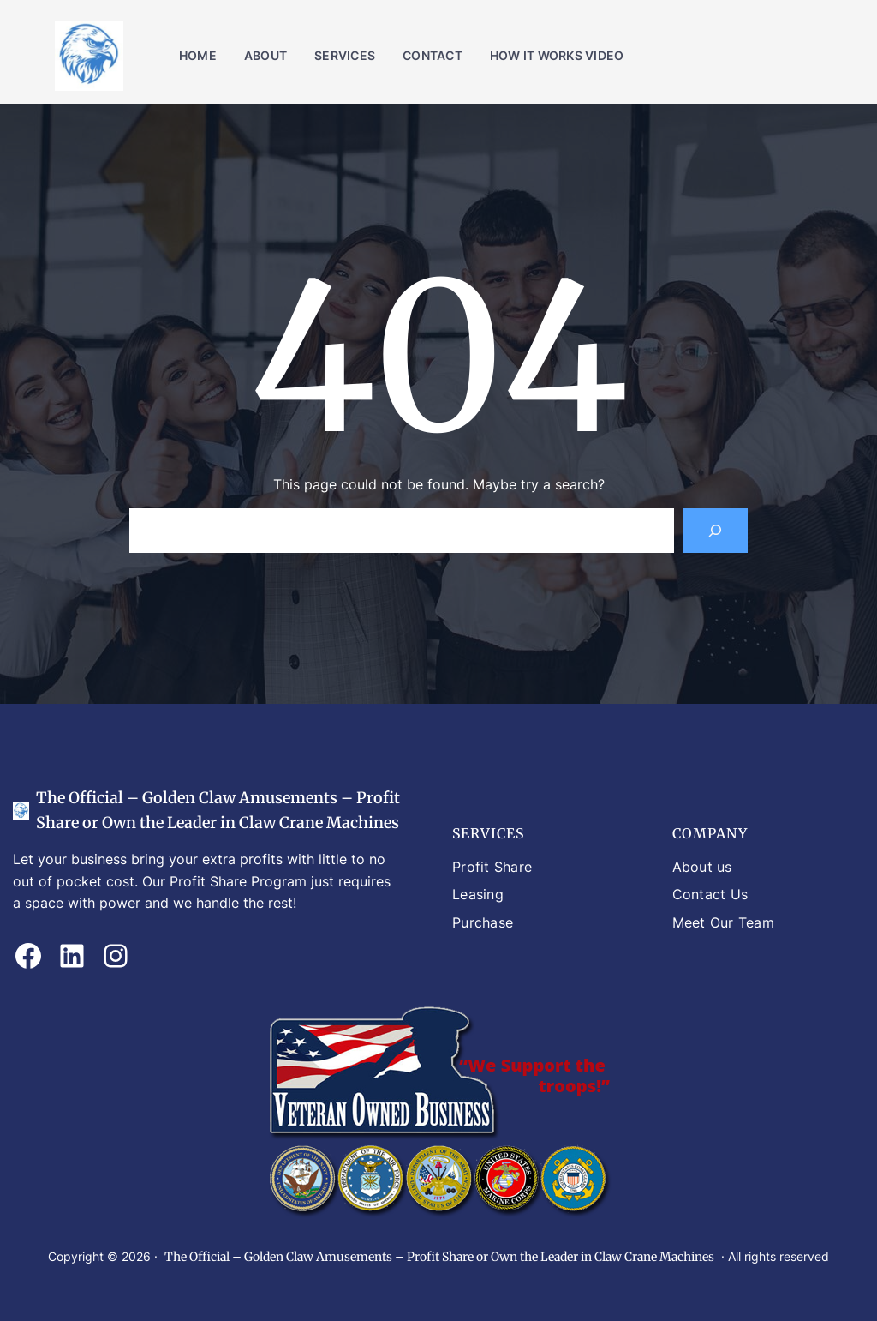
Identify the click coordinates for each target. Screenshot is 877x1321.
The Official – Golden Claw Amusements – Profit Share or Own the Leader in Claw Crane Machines (439, 1256)
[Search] (715, 530)
